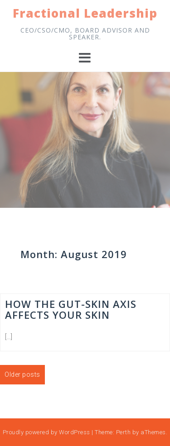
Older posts (22, 374)
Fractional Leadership (85, 13)
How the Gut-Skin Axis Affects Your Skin (70, 309)
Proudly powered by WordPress (46, 432)
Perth (123, 432)
